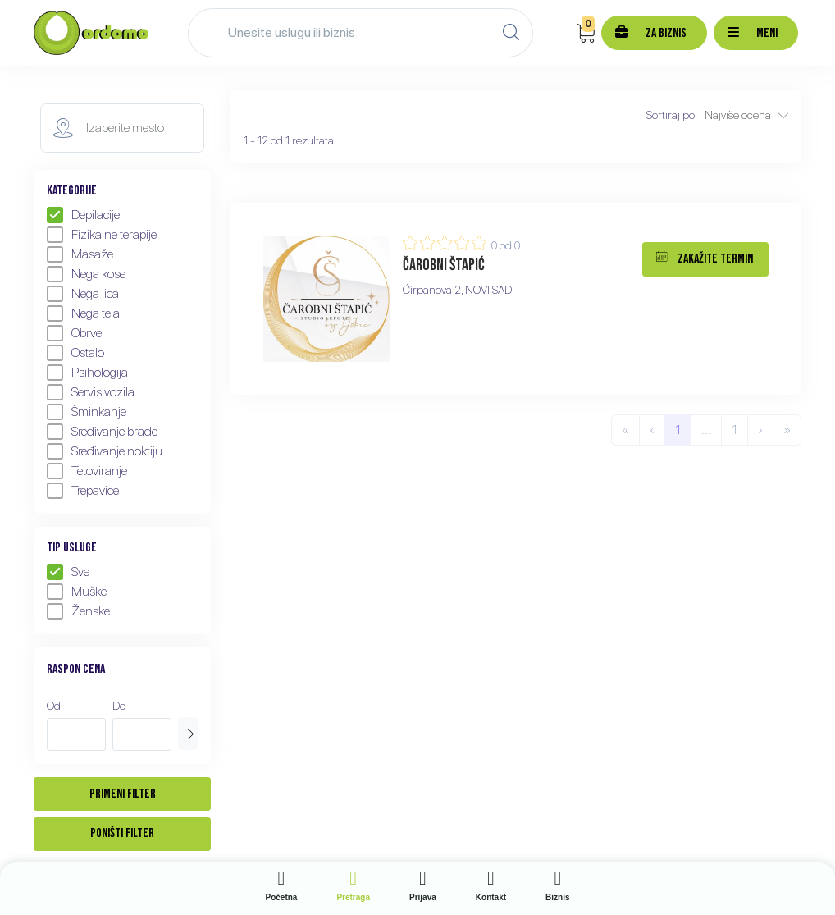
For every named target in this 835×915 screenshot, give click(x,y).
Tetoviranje (87, 471)
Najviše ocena (746, 114)
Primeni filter (122, 794)
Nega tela (83, 313)
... (706, 429)
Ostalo (75, 353)
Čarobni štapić (444, 265)
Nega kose (86, 274)
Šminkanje (86, 412)
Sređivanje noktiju (104, 451)
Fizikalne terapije (102, 234)
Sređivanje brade (102, 431)
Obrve (74, 333)
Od (54, 705)
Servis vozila (91, 392)
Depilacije (83, 215)
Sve (68, 572)
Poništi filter (122, 833)
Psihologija (87, 372)
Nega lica (83, 294)
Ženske (78, 611)
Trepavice (83, 491)
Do (118, 705)
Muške (77, 591)
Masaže (80, 254)
